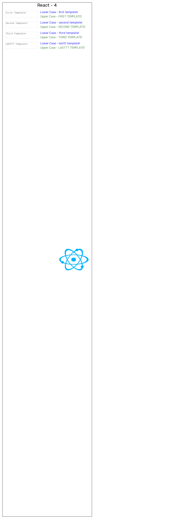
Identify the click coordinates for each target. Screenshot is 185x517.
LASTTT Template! (22, 47)
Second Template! (22, 25)
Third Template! (22, 36)
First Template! (22, 14)
